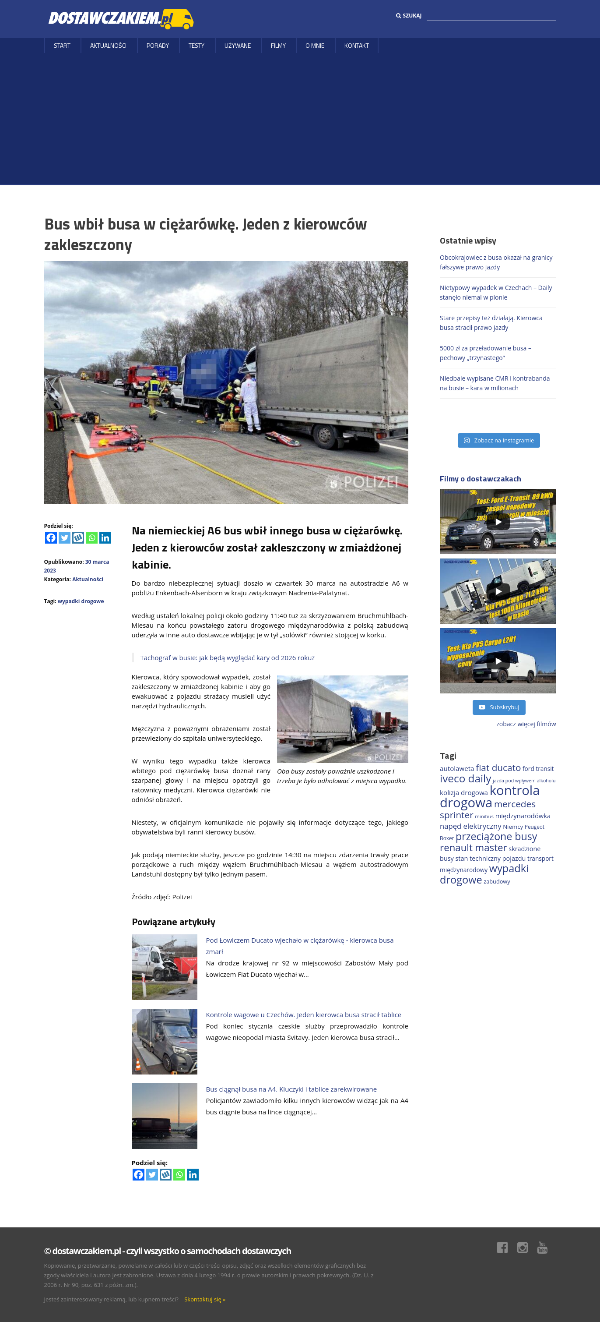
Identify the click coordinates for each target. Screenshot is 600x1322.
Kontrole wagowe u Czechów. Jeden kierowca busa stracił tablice (304, 1014)
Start (62, 45)
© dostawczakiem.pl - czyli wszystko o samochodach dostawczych (167, 1251)
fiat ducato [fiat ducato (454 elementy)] (498, 767)
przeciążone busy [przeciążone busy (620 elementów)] (496, 836)
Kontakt (356, 45)
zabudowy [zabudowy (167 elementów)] (497, 881)
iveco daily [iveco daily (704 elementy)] (465, 778)
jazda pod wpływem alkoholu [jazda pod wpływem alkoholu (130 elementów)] (524, 781)
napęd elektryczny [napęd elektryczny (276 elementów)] (470, 826)
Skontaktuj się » (204, 1299)
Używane (238, 45)
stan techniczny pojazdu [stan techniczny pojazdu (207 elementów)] (490, 858)
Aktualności (108, 45)
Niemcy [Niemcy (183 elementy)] (513, 827)
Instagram (527, 1248)
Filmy (278, 45)
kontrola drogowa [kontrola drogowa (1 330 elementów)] (490, 796)
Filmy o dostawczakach (480, 478)
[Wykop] (78, 538)
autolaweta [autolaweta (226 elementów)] (457, 768)
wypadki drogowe (81, 601)
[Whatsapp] (92, 538)
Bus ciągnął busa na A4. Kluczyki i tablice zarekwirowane (291, 1089)
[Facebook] (51, 538)
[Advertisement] (300, 118)
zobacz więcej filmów (526, 724)
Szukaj (409, 15)
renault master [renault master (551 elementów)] (473, 847)
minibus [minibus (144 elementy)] (484, 816)
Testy (196, 45)
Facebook (507, 1248)
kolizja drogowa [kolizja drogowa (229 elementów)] (464, 792)
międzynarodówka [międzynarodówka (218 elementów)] (523, 815)
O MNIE (314, 45)
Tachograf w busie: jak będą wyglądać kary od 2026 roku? (227, 657)
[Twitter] (64, 538)
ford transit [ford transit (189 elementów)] (538, 768)
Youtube (547, 1248)
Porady (158, 45)
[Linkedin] (105, 538)
